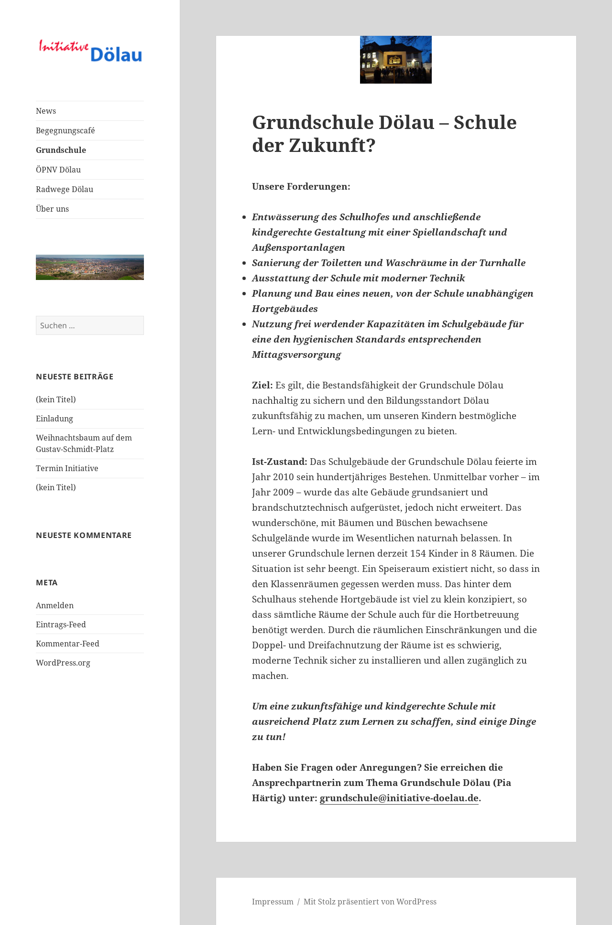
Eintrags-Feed (61, 624)
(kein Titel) (56, 399)
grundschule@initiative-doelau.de (399, 798)
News (46, 111)
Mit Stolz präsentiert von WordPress (370, 901)
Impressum (273, 901)
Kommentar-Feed (67, 643)
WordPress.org (63, 662)
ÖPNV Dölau (58, 169)
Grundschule (61, 150)
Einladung (54, 418)
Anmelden (55, 605)
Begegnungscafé (65, 130)
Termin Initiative (67, 468)
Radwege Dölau (64, 189)
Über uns (52, 209)
